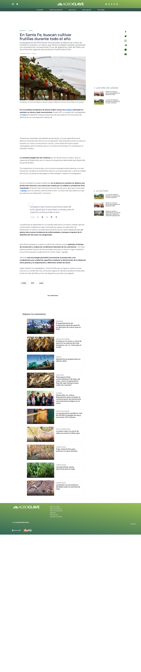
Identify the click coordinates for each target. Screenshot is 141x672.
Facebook (111, 4)
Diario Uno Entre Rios (56, 510)
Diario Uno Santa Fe (56, 508)
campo (24, 191)
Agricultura (72, 9)
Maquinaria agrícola (55, 9)
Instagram (108, 4)
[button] (13, 4)
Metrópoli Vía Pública (56, 516)
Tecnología (101, 9)
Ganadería (39, 9)
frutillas (31, 30)
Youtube (117, 4)
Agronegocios (86, 9)
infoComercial (54, 514)
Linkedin (114, 4)
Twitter (106, 4)
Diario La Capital (55, 506)
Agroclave (22, 30)
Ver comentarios (52, 295)
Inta (24, 115)
